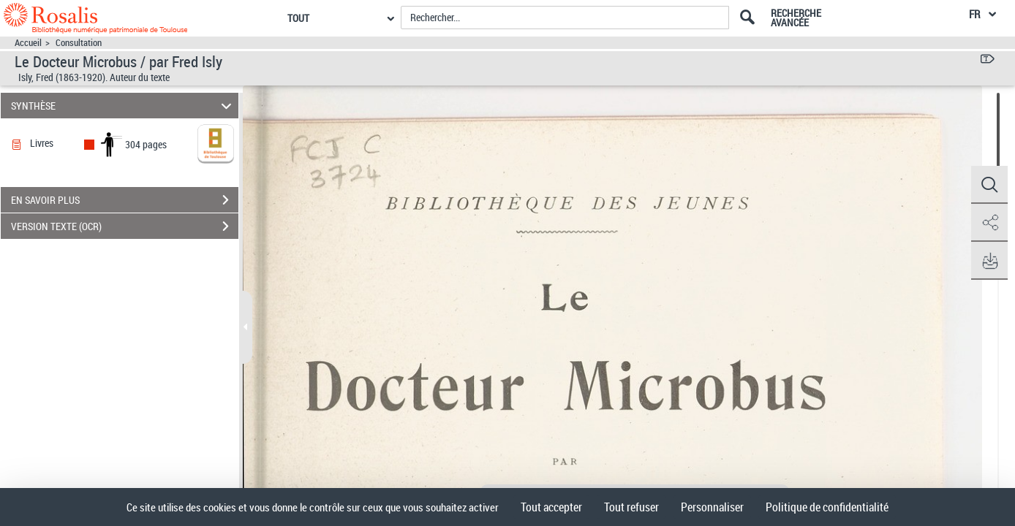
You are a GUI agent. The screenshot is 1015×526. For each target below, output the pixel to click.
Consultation (79, 43)
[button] (989, 185)
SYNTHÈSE (123, 105)
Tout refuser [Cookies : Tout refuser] (631, 507)
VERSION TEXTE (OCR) (124, 226)
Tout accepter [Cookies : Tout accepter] (551, 507)
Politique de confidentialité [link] (827, 507)
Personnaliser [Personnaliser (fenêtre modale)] (712, 507)
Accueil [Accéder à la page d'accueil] (28, 43)
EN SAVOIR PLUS (124, 200)
